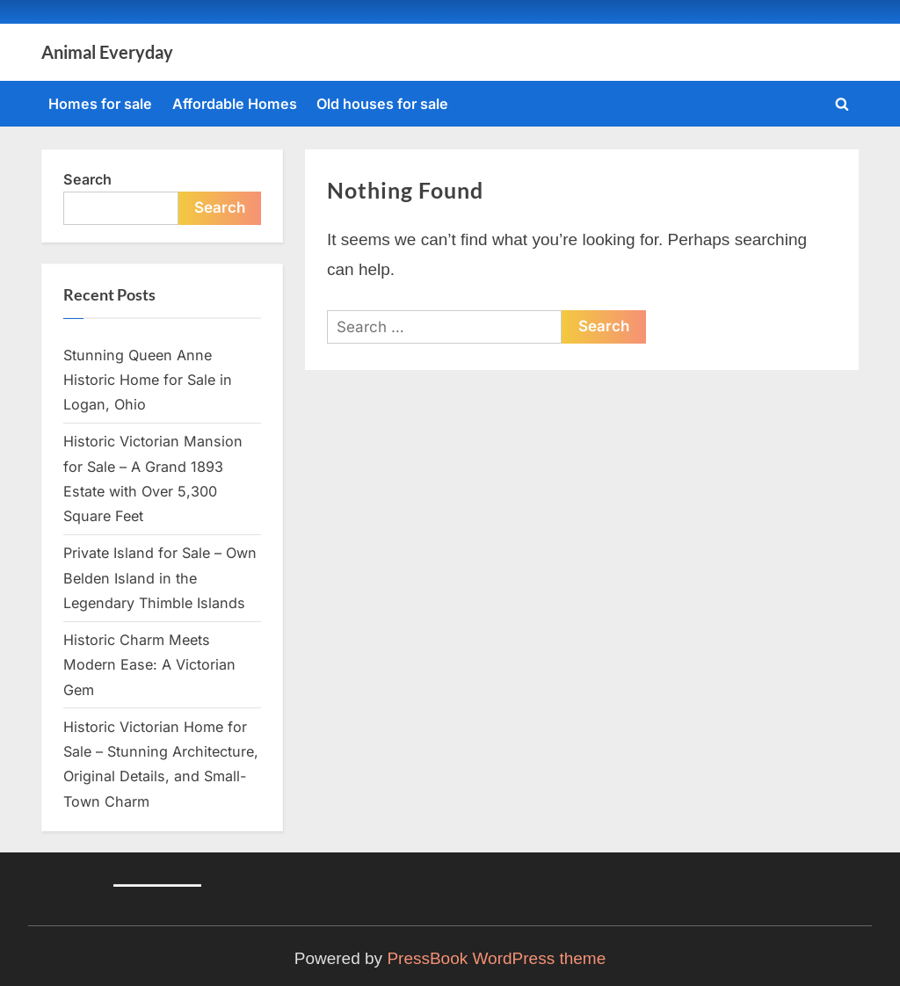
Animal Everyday (107, 51)
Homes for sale (100, 103)
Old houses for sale (382, 103)
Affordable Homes (234, 103)
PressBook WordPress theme (496, 958)
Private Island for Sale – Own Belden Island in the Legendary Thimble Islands (160, 578)
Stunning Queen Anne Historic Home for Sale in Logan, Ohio (147, 380)
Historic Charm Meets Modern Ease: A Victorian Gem (149, 665)
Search (87, 179)
